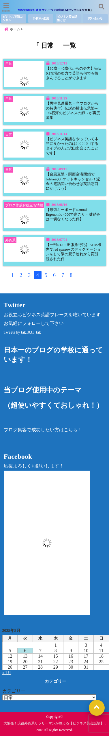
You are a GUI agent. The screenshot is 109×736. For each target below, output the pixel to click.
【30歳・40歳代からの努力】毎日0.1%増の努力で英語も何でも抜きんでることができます (74, 73)
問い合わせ (95, 18)
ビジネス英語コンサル (13, 18)
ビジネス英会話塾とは (67, 18)
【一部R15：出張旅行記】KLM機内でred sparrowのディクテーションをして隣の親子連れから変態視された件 (73, 252)
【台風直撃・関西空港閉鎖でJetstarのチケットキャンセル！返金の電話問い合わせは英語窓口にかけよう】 (73, 181)
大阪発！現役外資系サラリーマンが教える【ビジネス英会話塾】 (53, 723)
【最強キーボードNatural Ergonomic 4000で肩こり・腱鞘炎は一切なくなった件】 (73, 214)
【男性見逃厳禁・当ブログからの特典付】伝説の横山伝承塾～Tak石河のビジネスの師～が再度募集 (73, 110)
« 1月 (7, 673)
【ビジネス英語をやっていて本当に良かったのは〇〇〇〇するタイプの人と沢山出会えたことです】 (72, 146)
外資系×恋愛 (41, 18)
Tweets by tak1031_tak (22, 332)
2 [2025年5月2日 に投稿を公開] (71, 645)
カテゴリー (13, 691)
